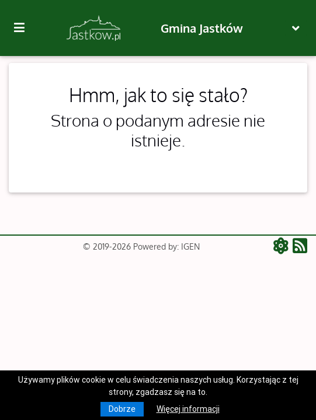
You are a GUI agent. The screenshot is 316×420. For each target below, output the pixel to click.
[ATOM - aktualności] (283, 247)
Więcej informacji (188, 409)
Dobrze (122, 409)
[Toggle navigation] (296, 28)
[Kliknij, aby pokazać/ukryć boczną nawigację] (24, 28)
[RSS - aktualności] (300, 247)
